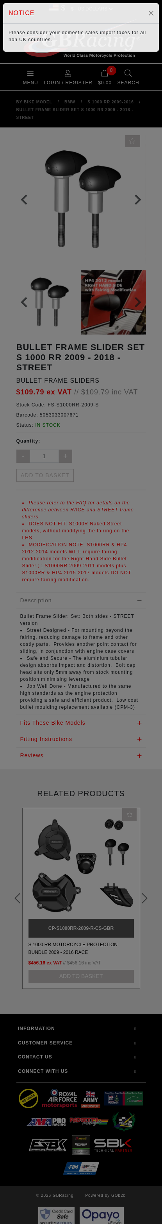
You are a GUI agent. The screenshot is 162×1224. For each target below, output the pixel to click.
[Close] (151, 13)
